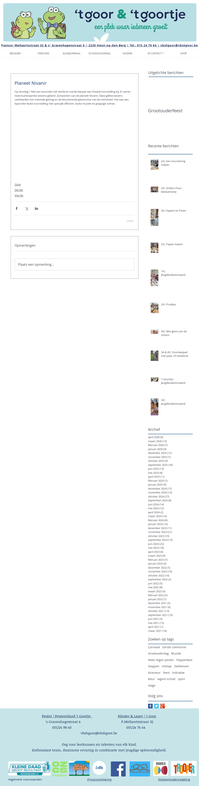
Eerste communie (174, 647)
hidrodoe (178, 673)
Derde (19, 190)
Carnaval (154, 647)
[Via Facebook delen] (16, 208)
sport (181, 679)
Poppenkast (184, 660)
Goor (18, 184)
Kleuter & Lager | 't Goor (137, 716)
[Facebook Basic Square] (150, 706)
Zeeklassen (181, 666)
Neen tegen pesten (161, 660)
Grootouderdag (158, 653)
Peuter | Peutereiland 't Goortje (67, 716)
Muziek (176, 653)
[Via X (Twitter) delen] (26, 208)
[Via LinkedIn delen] (36, 208)
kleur (151, 679)
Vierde (19, 195)
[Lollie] (99, 768)
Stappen (153, 666)
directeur (154, 673)
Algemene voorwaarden (25, 779)
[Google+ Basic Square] (162, 706)
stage (151, 685)
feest (166, 673)
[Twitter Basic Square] (156, 706)
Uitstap (167, 666)
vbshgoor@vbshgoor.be (179, 45)
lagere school (166, 679)
